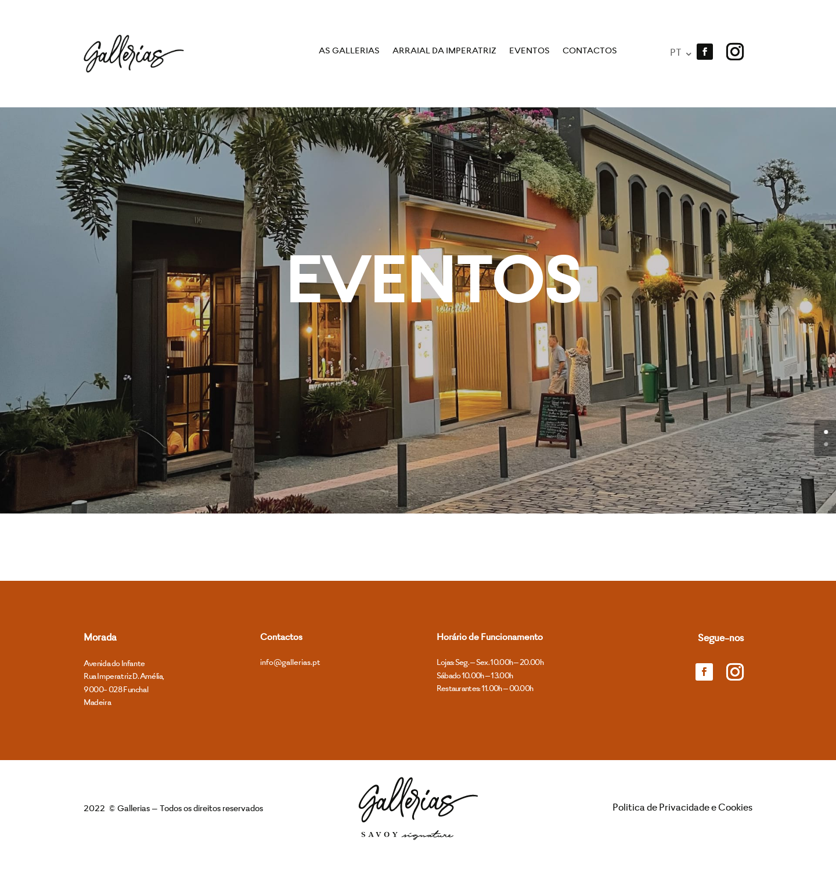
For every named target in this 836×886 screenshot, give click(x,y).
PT (676, 54)
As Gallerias (349, 51)
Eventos (529, 51)
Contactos (590, 51)
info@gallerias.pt (290, 692)
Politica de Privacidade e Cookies (682, 837)
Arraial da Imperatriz (444, 51)
